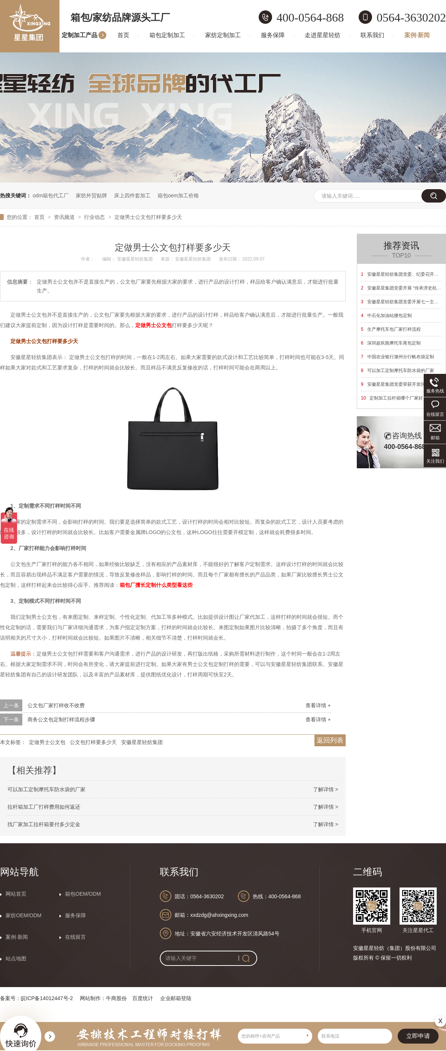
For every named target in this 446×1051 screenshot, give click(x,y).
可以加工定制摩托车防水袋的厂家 (46, 789)
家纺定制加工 (223, 35)
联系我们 (372, 35)
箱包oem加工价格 (178, 195)
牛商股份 (116, 998)
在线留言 (75, 937)
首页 (123, 35)
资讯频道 (65, 217)
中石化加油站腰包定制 (386, 315)
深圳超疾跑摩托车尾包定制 (391, 343)
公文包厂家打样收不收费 (56, 705)
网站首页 (16, 894)
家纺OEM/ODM (23, 915)
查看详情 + (318, 705)
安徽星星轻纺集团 (142, 742)
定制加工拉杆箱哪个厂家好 (392, 398)
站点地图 (16, 958)
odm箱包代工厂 (51, 195)
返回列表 (330, 740)
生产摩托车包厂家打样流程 (391, 329)
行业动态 (95, 217)
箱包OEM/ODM (83, 894)
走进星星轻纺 (322, 35)
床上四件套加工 (132, 195)
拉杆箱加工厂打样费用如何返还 (43, 807)
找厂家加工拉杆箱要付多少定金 (43, 824)
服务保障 (273, 35)
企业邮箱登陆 (175, 998)
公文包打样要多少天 (93, 742)
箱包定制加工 (167, 35)
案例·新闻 (417, 35)
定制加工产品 (79, 35)
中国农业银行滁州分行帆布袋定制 (397, 356)
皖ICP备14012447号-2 (47, 998)
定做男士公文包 (47, 742)
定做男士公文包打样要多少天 (148, 217)
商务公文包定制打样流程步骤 (61, 719)
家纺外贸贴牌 (91, 195)
